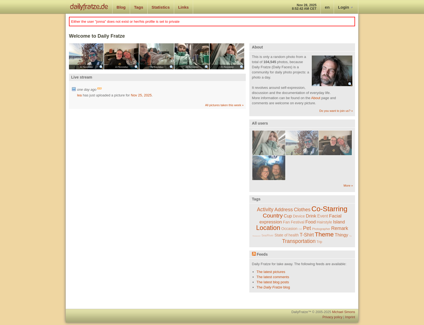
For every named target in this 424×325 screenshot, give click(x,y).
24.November (191, 67)
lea (79, 95)
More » (348, 185)
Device (299, 216)
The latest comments (273, 277)
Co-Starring (329, 209)
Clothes (302, 209)
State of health (286, 235)
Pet (307, 228)
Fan (286, 222)
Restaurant (256, 236)
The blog (273, 287)
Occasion (289, 228)
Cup (288, 215)
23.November (156, 67)
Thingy (341, 235)
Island (339, 221)
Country (273, 215)
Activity (265, 209)
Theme (324, 234)
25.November (227, 67)
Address (283, 209)
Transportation (299, 241)
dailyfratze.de (89, 7)
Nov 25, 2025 (141, 95)
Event (322, 216)
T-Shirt (307, 235)
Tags (138, 7)
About (315, 98)
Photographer (321, 228)
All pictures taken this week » (224, 105)
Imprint (350, 317)
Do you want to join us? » (336, 110)
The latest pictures (271, 272)
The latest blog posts (273, 282)
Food (310, 222)
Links (183, 7)
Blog (121, 7)
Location (268, 227)
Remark (339, 228)
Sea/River (267, 235)
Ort (300, 228)
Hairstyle (324, 222)
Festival (297, 222)
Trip (319, 242)
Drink (311, 216)
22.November (86, 67)
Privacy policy (332, 317)
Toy (350, 236)
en (327, 7)
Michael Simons (343, 312)
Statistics (161, 7)
